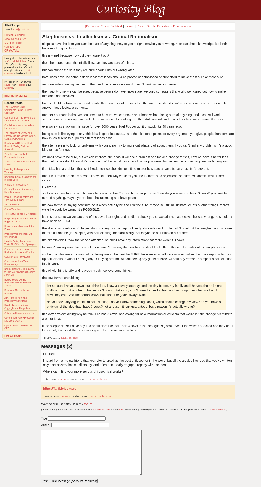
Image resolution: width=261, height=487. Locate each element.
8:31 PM (62, 379)
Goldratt (8, 87)
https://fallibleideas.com (61, 388)
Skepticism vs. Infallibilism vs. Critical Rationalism (99, 36)
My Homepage (13, 42)
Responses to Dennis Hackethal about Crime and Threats (18, 282)
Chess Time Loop (13, 209)
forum (88, 404)
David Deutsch (101, 409)
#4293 (94, 396)
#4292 (92, 379)
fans (121, 409)
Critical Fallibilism (15, 35)
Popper (21, 84)
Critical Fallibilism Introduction (19, 313)
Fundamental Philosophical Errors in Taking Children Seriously (18, 146)
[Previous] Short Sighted (103, 26)
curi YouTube (12, 46)
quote (106, 379)
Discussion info (217, 409)
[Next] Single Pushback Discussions (164, 26)
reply (99, 379)
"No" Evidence (11, 204)
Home (129, 26)
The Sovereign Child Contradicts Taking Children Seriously (18, 110)
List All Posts (13, 336)
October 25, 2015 (69, 338)
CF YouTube (11, 50)
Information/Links (15, 95)
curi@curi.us (21, 29)
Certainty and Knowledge (17, 256)
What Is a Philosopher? (16, 184)
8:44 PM (64, 396)
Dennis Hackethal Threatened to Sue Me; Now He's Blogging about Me (19, 272)
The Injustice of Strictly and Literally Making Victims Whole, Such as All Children (20, 136)
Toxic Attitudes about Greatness (20, 214)
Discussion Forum (15, 39)
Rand (7, 84)
